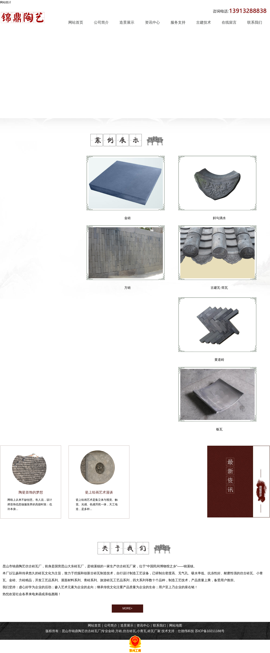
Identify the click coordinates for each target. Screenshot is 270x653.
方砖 (127, 287)
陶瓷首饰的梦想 (31, 492)
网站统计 (5, 2)
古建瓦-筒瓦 (219, 287)
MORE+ (127, 608)
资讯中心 (143, 625)
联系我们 (159, 625)
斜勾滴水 (219, 218)
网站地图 (175, 625)
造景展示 (126, 625)
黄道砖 (219, 359)
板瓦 (219, 429)
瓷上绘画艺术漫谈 (99, 492)
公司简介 (110, 625)
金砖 (127, 218)
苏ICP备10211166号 (210, 631)
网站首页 (94, 625)
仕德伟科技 (186, 631)
